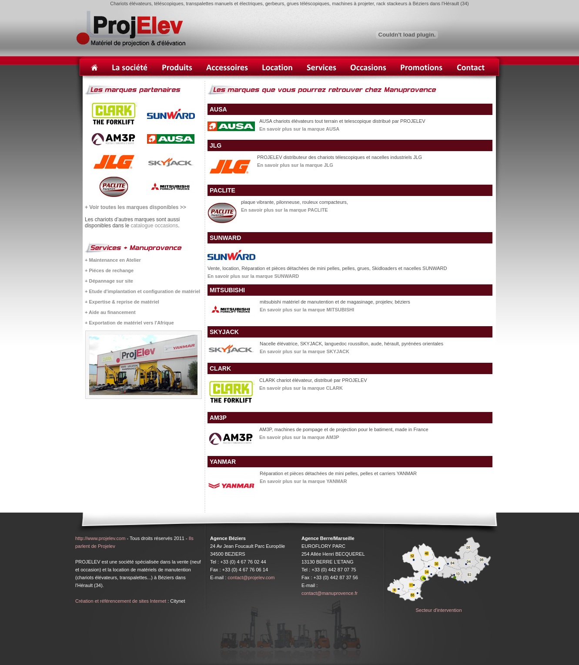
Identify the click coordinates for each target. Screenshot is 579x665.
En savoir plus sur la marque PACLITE (284, 210)
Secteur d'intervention (438, 610)
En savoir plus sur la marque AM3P (299, 437)
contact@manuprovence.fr (329, 593)
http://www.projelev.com (100, 538)
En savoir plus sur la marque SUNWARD (253, 276)
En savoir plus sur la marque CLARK (301, 388)
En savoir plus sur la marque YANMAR (303, 481)
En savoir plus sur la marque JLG (295, 165)
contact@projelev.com (251, 577)
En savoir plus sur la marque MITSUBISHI (307, 309)
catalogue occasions (154, 226)
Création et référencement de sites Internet (120, 601)
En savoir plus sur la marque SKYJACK (304, 351)
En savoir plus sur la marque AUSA (299, 129)
